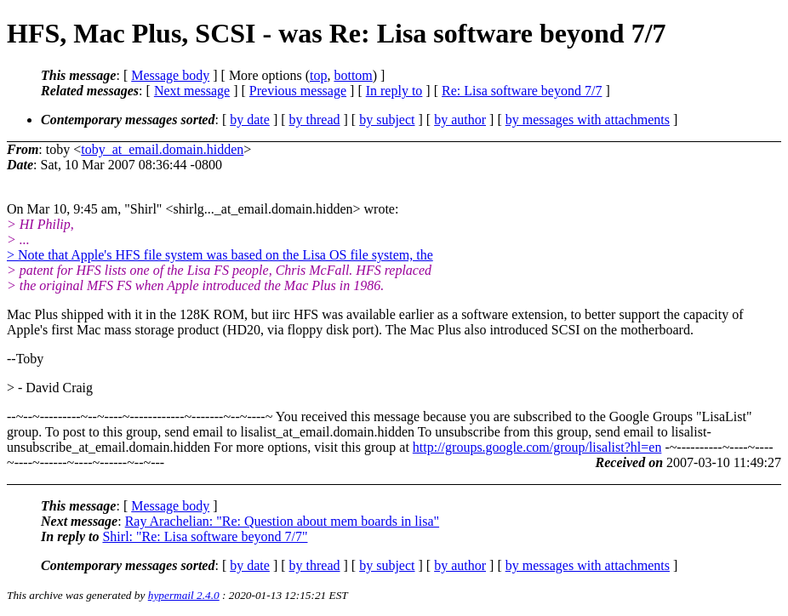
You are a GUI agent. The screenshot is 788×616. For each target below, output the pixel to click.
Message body (170, 75)
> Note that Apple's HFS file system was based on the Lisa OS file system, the (220, 255)
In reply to (394, 90)
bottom (353, 75)
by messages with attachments (587, 119)
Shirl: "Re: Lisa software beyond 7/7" (204, 536)
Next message (192, 90)
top (318, 75)
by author (460, 119)
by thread (314, 119)
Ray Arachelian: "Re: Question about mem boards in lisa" (282, 521)
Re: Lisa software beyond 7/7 (522, 90)
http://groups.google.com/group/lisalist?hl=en (537, 447)
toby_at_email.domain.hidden (162, 149)
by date (250, 119)
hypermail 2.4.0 (184, 595)
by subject (386, 119)
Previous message (297, 90)
